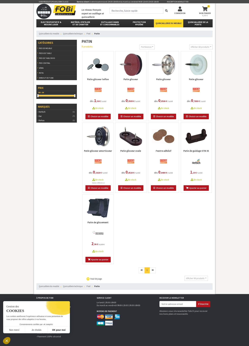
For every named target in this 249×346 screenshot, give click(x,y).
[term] (136, 11)
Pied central (44, 63)
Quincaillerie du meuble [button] (169, 23)
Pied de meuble (45, 48)
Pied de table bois (47, 58)
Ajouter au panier (196, 188)
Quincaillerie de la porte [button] (198, 23)
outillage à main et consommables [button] (109, 23)
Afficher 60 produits (200, 46)
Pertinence (146, 46)
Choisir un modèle (98, 116)
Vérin (41, 68)
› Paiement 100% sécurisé (48, 336)
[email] (177, 304)
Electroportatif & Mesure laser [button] (51, 23)
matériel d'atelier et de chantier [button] (80, 23)
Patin (41, 73)
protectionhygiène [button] (139, 23)
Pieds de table (45, 53)
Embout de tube (46, 78)
